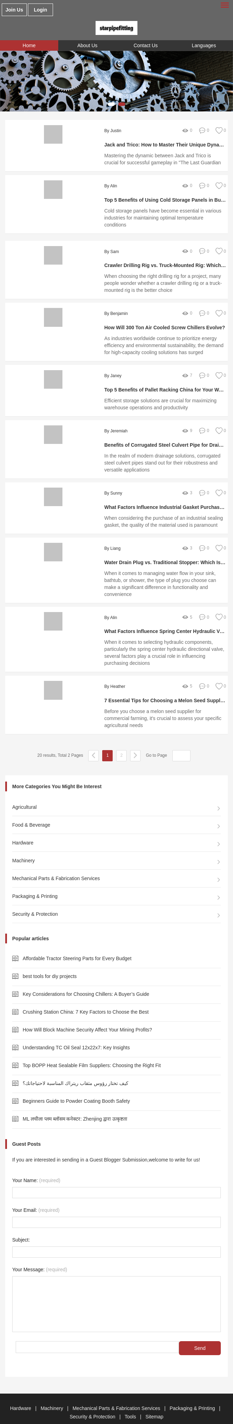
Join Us (14, 10)
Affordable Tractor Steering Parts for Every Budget (77, 944)
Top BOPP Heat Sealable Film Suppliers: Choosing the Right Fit (92, 1051)
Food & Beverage (31, 811)
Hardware (22, 829)
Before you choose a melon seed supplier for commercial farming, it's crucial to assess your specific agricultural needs (162, 704)
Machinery (23, 846)
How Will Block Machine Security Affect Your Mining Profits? (87, 1016)
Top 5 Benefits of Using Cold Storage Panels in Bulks (162, 200)
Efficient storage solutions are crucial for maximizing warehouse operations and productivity (157, 397)
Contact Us (146, 45)
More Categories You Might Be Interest (57, 772)
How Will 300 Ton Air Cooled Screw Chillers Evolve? (161, 320)
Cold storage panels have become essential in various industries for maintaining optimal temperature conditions (162, 214)
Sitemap (154, 1402)
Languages (204, 45)
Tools (131, 1402)
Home (29, 45)
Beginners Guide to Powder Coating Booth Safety (76, 1087)
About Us (87, 45)
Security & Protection (35, 900)
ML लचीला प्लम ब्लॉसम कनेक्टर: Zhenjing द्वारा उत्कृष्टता (75, 1105)
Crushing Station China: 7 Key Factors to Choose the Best (86, 998)
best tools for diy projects (50, 962)
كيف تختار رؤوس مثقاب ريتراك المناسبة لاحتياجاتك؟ (75, 1069)
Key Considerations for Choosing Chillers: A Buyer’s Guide (86, 980)
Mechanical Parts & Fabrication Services (56, 864)
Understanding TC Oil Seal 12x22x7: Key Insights (76, 1033)
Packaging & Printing (35, 882)
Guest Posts (26, 1130)
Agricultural (24, 793)
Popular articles (30, 924)
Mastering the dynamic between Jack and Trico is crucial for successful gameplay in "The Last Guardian (162, 159)
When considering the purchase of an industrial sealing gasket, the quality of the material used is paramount (160, 514)
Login (40, 10)
